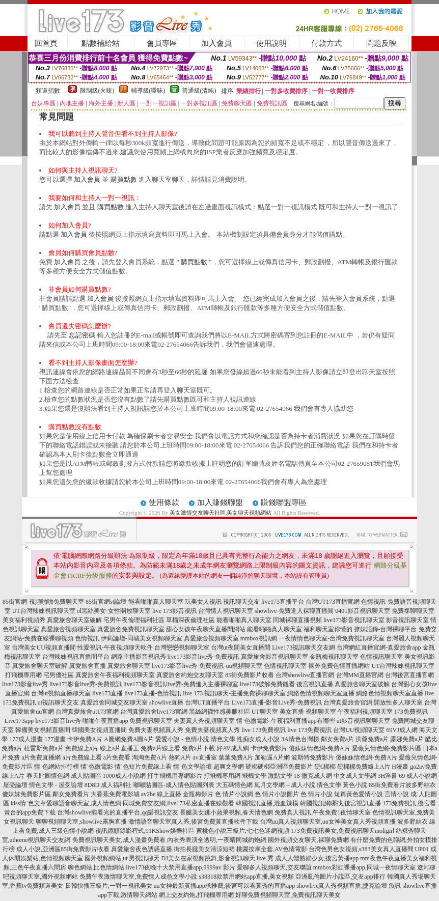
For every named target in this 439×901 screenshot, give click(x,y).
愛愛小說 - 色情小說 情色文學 (195, 739)
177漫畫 (55, 739)
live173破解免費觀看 (267, 684)
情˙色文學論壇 (192, 766)
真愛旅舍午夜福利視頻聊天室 (115, 675)
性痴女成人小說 (258, 739)
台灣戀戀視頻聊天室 (181, 647)
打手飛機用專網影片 (174, 775)
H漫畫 (400, 766)
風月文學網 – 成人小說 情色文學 (297, 785)
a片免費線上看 (81, 757)
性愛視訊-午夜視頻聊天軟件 (115, 647)
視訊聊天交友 (241, 601)
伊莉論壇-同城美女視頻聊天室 (141, 638)
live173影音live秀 (25, 684)
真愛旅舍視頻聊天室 (68, 629)
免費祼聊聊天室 (413, 610)
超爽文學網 (228, 766)
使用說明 (271, 43)
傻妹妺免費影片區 (26, 794)
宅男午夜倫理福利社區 (133, 620)
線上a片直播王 (119, 748)
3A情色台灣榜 (300, 739)
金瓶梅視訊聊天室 (334, 656)
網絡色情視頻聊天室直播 (320, 693)
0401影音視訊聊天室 (362, 610)
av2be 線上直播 (161, 794)
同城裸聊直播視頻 (297, 620)
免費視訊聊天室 (150, 720)
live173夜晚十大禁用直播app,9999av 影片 (180, 867)
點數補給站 (100, 43)
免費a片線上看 (160, 748)
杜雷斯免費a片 (43, 748)
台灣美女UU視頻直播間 (43, 647)
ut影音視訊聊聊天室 (363, 720)
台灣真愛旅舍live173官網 (153, 711)
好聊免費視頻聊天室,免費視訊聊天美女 (288, 894)
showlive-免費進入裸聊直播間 (294, 610)
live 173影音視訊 (174, 610)
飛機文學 (254, 775)
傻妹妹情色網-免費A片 (319, 748)
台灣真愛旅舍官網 (347, 702)
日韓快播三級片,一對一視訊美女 (108, 885)
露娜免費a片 (406, 739)
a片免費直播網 (41, 757)
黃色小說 (355, 785)
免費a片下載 (198, 748)
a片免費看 (116, 757)
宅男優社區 (58, 675)
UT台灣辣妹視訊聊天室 (43, 610)
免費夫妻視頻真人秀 (155, 730)
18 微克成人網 (313, 775)
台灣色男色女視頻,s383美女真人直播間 (361, 849)
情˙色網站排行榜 (56, 766)
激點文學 (280, 775)
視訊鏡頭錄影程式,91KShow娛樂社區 (145, 830)
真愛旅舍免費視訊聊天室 (130, 629)
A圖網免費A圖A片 (129, 739)
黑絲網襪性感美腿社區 (219, 711)
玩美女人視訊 (203, 601)
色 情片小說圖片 (277, 794)
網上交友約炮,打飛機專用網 (196, 894)
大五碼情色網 (234, 785)
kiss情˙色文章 (29, 803)
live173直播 (107, 693)
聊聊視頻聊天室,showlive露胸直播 (81, 821)
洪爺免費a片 (372, 739)
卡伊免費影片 (269, 748)
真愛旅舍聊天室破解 (74, 620)
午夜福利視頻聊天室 (365, 711)
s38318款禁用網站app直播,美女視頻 (246, 876)
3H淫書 (388, 775)
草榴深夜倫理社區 (190, 620)
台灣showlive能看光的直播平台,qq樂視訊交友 (117, 812)
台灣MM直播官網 (359, 675)
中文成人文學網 (355, 775)
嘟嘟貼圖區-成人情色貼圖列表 (173, 785)
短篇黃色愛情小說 (358, 794)
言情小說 (397, 794)
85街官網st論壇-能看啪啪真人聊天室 (134, 601)
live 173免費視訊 (263, 730)
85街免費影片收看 (249, 675)
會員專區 (162, 43)
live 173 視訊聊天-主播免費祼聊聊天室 (234, 693)
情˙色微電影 (96, 766)
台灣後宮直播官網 (409, 675)
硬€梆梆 (325, 766)
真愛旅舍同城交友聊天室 (114, 702)
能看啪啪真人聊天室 (243, 620)
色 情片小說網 (234, 794)
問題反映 (381, 43)
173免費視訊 (411, 711)
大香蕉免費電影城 (115, 794)
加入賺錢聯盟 (220, 502)
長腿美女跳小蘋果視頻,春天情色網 (226, 812)
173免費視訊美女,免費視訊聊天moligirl (343, 830)
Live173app (19, 720)
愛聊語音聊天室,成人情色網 (83, 803)
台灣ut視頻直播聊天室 (61, 693)
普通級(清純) (199, 90)
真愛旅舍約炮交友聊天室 (190, 675)
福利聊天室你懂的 (328, 629)
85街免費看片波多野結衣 (402, 785)
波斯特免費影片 (312, 757)
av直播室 (204, 757)
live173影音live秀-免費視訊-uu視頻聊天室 (207, 665)
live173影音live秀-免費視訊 (204, 656)
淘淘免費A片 (149, 757)
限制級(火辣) (97, 90)
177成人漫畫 (26, 739)
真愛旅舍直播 (87, 665)
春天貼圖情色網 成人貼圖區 (63, 775)
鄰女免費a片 (337, 739)
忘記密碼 (82, 335)
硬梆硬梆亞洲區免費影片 (279, 766)
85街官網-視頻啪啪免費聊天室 (43, 601)
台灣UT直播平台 (207, 702)
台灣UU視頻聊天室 (359, 730)
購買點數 (124, 179)
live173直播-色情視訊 (152, 693)
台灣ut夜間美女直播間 (240, 647)
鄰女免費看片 (70, 794)
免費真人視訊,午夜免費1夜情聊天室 (323, 812)
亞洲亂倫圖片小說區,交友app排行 (340, 876)
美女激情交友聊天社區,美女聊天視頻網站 (221, 513)
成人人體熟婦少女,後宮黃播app (317, 858)
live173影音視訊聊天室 (354, 620)
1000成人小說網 (124, 775)
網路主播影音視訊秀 (138, 656)
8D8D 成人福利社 (108, 785)
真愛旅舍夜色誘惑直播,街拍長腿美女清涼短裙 (173, 849)
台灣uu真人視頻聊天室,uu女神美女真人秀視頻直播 (328, 821)
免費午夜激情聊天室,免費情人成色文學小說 (138, 876)
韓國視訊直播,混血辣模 (267, 803)
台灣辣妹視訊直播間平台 (75, 656)
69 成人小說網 (418, 775)
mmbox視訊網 (259, 638)
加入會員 (216, 43)
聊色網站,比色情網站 (96, 867)
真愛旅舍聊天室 (128, 665)
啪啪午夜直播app (105, 720)
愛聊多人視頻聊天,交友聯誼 (274, 867)
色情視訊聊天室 (381, 656)
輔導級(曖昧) (148, 90)
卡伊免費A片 (84, 739)
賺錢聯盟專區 (284, 502)
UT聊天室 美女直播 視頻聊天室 (294, 711)
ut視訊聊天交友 (58, 702)
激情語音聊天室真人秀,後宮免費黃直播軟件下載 (193, 821)
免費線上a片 (81, 748)
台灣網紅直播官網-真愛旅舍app (379, 647)
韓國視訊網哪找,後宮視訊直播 (340, 803)
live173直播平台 (282, 601)
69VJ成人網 (402, 730)
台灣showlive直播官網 (305, 675)
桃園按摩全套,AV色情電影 (271, 849)
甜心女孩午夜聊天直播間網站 (205, 629)
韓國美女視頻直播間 (42, 730)
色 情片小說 (316, 794)
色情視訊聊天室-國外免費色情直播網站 (317, 665)
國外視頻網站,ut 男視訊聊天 (122, 858)
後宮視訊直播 (314, 684)
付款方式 (326, 43)
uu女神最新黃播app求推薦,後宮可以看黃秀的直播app (224, 885)
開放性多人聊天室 (398, 702)
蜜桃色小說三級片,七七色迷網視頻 (242, 830)
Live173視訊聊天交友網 (303, 647)
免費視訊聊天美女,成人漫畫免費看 (119, 839)
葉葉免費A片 (236, 757)
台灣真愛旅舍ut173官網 (87, 711)
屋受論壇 (15, 785)
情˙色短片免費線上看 (143, 766)
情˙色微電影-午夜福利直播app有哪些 (285, 720)
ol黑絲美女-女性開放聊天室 (114, 610)
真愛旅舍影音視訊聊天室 (274, 656)
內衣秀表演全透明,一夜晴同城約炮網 (216, 839)
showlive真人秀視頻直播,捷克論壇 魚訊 (348, 885)
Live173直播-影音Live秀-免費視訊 (276, 702)
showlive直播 (166, 702)
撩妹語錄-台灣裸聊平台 (385, 629)
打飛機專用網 (23, 675)
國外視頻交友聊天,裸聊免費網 (308, 839)
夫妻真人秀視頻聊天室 (204, 720)
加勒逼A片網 (272, 757)
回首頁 (46, 43)
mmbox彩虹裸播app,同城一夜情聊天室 (364, 867)
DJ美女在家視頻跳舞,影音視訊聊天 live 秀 (217, 858)
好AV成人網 (232, 748)
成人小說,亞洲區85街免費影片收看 (62, 849)
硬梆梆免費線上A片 (364, 766)
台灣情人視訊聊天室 (225, 610)
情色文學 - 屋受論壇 (56, 785)
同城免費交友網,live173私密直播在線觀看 (178, 803)
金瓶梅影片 (198, 794)
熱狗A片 (180, 757)
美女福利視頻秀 (24, 620)
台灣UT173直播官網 (333, 601)
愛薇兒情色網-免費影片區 (386, 748)
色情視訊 (87, 638)
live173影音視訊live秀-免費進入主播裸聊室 (180, 684)
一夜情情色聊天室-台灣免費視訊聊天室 (332, 638)
